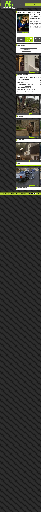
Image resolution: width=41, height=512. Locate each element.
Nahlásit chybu (6, 193)
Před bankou (22, 188)
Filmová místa (29, 39)
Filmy (21, 4)
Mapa (35, 4)
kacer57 (29, 89)
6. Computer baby (26, 51)
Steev (33, 89)
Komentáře (28, 91)
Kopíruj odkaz (20, 91)
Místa (28, 4)
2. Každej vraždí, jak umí (28, 49)
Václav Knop (30, 84)
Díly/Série (21, 45)
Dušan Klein (37, 21)
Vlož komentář (36, 91)
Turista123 (28, 86)
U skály (20, 116)
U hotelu (20, 140)
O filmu (21, 39)
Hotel (19, 163)
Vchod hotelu (22, 75)
